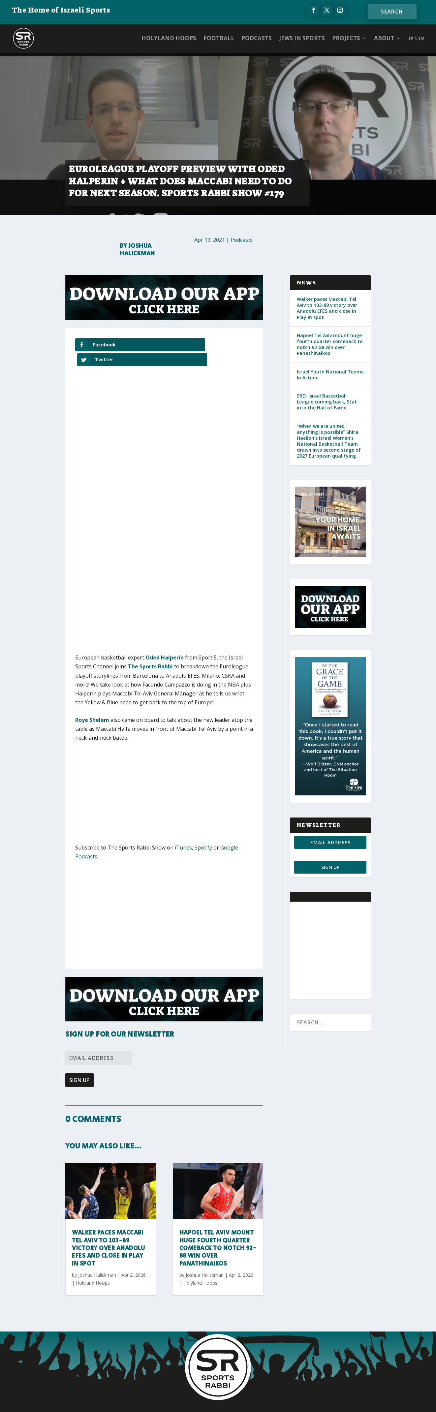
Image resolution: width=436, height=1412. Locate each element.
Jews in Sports (302, 38)
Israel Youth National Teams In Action (330, 375)
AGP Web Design (257, 1401)
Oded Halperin (164, 642)
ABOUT (384, 38)
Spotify (203, 832)
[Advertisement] (172, 782)
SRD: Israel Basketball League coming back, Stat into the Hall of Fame (327, 402)
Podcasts (256, 38)
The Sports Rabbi (150, 651)
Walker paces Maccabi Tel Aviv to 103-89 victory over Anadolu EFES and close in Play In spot (108, 1233)
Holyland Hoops (168, 38)
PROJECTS (346, 38)
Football (218, 38)
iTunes (183, 832)
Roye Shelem (92, 705)
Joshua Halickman (137, 250)
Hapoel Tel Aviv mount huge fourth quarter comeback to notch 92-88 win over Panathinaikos (218, 1233)
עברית (416, 38)
